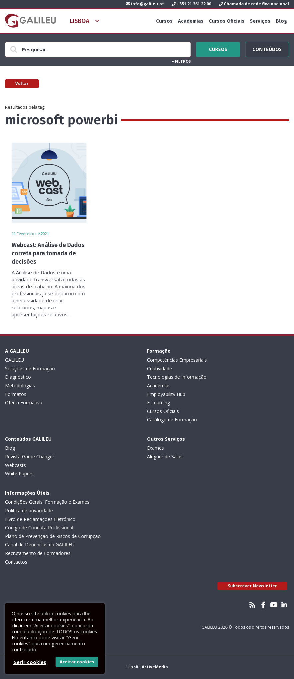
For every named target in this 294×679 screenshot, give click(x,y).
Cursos (164, 21)
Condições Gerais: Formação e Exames (47, 502)
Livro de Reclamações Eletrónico (40, 519)
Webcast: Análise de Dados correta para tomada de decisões (48, 253)
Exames (155, 448)
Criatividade (159, 368)
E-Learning (158, 402)
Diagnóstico (18, 377)
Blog (281, 21)
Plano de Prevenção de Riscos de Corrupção (53, 536)
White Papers (19, 473)
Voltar (22, 83)
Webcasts (15, 465)
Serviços (260, 21)
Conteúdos (267, 48)
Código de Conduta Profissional (39, 527)
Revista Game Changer (29, 456)
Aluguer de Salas (165, 456)
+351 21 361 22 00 (191, 4)
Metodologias (20, 385)
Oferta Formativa (23, 402)
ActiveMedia (155, 667)
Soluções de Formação (30, 368)
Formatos (15, 394)
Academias (191, 21)
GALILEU (14, 360)
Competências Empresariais (177, 360)
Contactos (16, 562)
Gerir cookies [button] (29, 662)
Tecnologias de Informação (177, 377)
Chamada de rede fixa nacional (254, 4)
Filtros (181, 61)
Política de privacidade (29, 510)
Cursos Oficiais (226, 21)
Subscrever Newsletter (252, 586)
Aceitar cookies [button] (77, 662)
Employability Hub (166, 394)
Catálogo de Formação (172, 419)
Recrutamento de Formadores (38, 553)
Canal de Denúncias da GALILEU (39, 544)
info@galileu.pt (145, 4)
